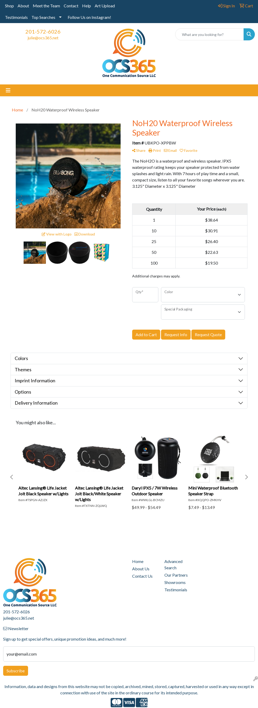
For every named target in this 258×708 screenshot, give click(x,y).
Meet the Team (46, 5)
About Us (140, 568)
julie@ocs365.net (43, 37)
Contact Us (142, 575)
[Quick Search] (209, 34)
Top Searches (43, 17)
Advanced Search (173, 564)
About (23, 5)
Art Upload (105, 5)
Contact (71, 5)
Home (137, 561)
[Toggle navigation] (8, 90)
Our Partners (176, 574)
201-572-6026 (43, 31)
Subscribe (16, 670)
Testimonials (16, 17)
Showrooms (175, 582)
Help (86, 5)
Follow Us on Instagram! (89, 17)
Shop (9, 5)
